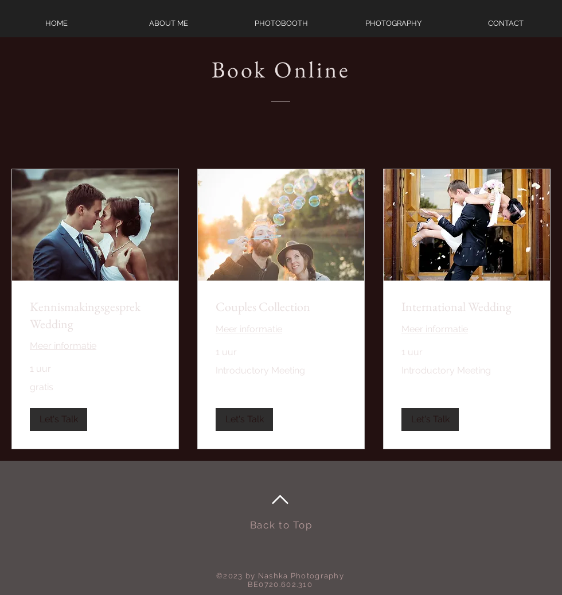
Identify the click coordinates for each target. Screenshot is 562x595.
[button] (58, 419)
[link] (95, 315)
